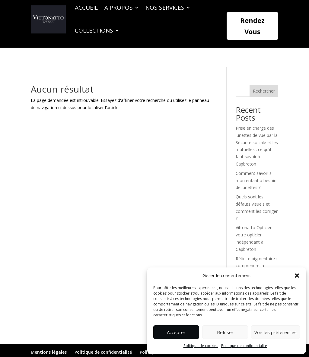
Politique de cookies (200, 345)
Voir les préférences (275, 332)
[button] (297, 276)
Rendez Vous (252, 26)
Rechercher (264, 71)
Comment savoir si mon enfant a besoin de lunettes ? (256, 161)
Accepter (176, 332)
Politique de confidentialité (244, 345)
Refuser (225, 332)
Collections (94, 30)
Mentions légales (49, 332)
